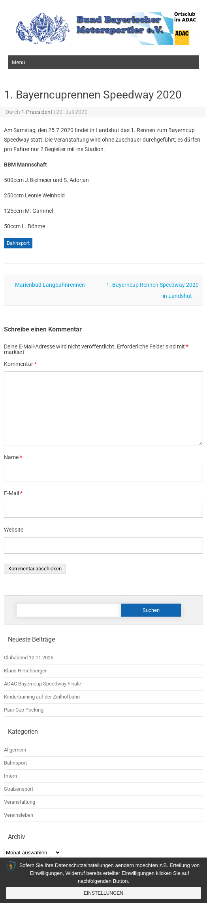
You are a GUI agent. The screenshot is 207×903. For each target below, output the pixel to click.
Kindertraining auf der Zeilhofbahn (42, 697)
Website (13, 529)
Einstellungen (103, 893)
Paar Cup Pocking (23, 710)
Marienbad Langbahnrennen (46, 285)
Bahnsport (18, 243)
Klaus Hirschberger (25, 671)
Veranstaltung (19, 802)
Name (13, 457)
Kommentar (20, 364)
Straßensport (18, 789)
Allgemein (15, 750)
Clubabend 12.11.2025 (28, 658)
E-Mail (13, 493)
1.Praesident (37, 112)
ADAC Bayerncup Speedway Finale (42, 684)
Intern (10, 776)
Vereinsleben (18, 815)
